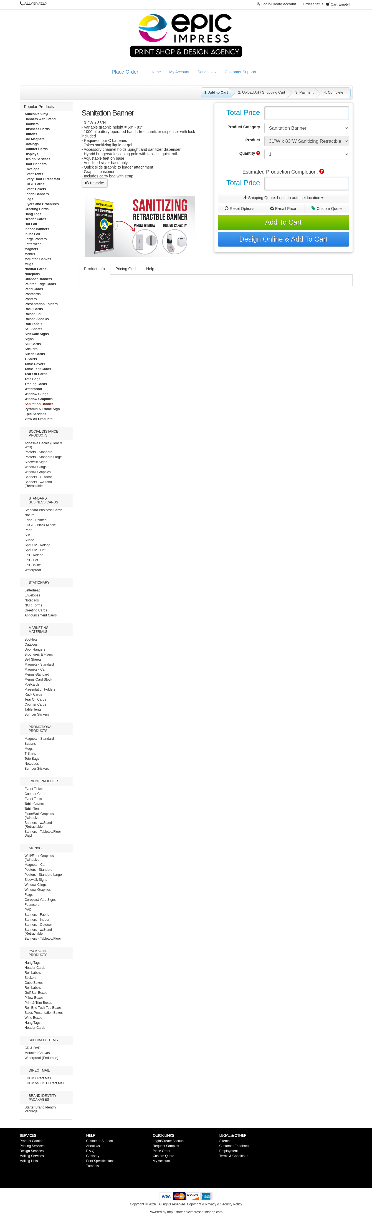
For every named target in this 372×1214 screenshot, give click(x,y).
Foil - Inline (33, 565)
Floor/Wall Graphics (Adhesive (39, 816)
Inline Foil (32, 234)
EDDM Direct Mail (38, 1078)
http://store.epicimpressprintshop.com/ (195, 1212)
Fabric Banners (37, 194)
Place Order (162, 1151)
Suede (29, 540)
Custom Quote (326, 208)
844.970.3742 (35, 3)
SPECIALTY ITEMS (43, 1040)
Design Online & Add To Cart (283, 239)
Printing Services (32, 1146)
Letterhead (33, 244)
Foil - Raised (34, 555)
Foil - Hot (31, 560)
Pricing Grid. (126, 269)
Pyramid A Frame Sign (42, 409)
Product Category (243, 127)
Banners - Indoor (37, 920)
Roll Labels (33, 324)
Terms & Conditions (233, 1156)
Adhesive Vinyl (36, 114)
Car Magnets (35, 139)
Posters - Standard (38, 452)
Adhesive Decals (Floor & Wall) (43, 445)
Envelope (32, 169)
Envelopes (32, 595)
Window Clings (37, 394)
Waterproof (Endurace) (42, 1058)
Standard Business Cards (43, 510)
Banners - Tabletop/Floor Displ (43, 833)
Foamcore (32, 905)
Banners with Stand (40, 119)
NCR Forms (33, 605)
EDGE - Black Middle (40, 525)
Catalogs (32, 144)
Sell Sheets (33, 329)
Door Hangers (36, 164)
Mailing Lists (29, 1161)
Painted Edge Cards (40, 284)
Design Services (37, 159)
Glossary (92, 1156)
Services (207, 72)
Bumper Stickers (37, 714)
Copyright (194, 1204)
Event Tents (34, 174)
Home (156, 72)
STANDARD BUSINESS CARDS (43, 500)
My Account (179, 72)
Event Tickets (35, 189)
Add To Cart (283, 222)
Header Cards (35, 219)
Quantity (249, 153)
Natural (30, 515)
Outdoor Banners (38, 279)
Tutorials (92, 1166)
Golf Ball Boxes (36, 993)
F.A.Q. (90, 1151)
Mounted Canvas (38, 259)
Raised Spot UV (37, 319)
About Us (93, 1146)
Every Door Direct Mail (42, 179)
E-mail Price (283, 208)
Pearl (28, 530)
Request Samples (166, 1146)
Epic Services (35, 414)
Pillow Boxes (34, 998)
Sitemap (225, 1141)
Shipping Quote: (283, 197)
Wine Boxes (33, 1018)
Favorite (94, 183)
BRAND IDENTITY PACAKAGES (43, 1098)
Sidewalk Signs (37, 334)
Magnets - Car (35, 669)
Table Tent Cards (38, 369)
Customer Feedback (234, 1146)
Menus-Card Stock (38, 679)
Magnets (31, 249)
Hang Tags (33, 214)
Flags (29, 199)
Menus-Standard (37, 674)
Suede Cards (35, 354)
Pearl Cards (34, 289)
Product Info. (95, 269)
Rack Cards (34, 309)
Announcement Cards (41, 615)
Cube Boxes (34, 983)
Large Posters (36, 239)
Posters (31, 299)
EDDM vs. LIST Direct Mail (44, 1083)
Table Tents (33, 709)
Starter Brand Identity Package (40, 1109)
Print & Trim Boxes (38, 1003)
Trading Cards (36, 384)
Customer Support (240, 72)
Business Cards (37, 129)
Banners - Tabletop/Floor (43, 938)
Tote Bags (33, 379)
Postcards (33, 294)
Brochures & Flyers (39, 654)
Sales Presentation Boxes (44, 1013)
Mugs (29, 264)
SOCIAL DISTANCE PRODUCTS (44, 433)
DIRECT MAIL (39, 1070)
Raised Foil (33, 314)
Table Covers (35, 364)
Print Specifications (100, 1161)
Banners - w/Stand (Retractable (38, 484)
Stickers (31, 349)
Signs (29, 339)
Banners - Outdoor (38, 477)
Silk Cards (33, 344)
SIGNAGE (36, 848)
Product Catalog (32, 1141)
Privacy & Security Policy (223, 1204)
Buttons (31, 134)
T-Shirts (31, 359)
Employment (228, 1151)
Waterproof (33, 389)
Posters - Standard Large (43, 457)
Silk (27, 535)
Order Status (313, 4)
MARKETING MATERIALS (39, 630)
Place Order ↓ (127, 72)
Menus (30, 254)
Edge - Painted (36, 520)
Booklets (32, 124)
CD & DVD (33, 1048)
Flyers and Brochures (42, 204)
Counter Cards (36, 149)
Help (150, 269)
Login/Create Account (276, 4)
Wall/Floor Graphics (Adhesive (39, 858)
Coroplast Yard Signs (40, 900)
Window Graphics (39, 399)
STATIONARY (39, 583)
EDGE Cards (34, 184)
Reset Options (239, 208)
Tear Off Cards (36, 374)
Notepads (32, 274)
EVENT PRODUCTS (44, 781)
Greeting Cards (37, 209)
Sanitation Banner (39, 404)
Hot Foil (31, 224)
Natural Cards (36, 269)
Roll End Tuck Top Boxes (43, 1008)
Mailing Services (32, 1156)
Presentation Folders (41, 304)
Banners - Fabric (37, 915)
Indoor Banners (37, 229)
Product (253, 140)
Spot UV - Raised (37, 545)
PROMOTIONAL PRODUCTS (41, 729)
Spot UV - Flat (35, 550)
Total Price (243, 112)
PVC (28, 910)
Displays (31, 154)
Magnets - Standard (39, 664)
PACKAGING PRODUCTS (38, 953)
